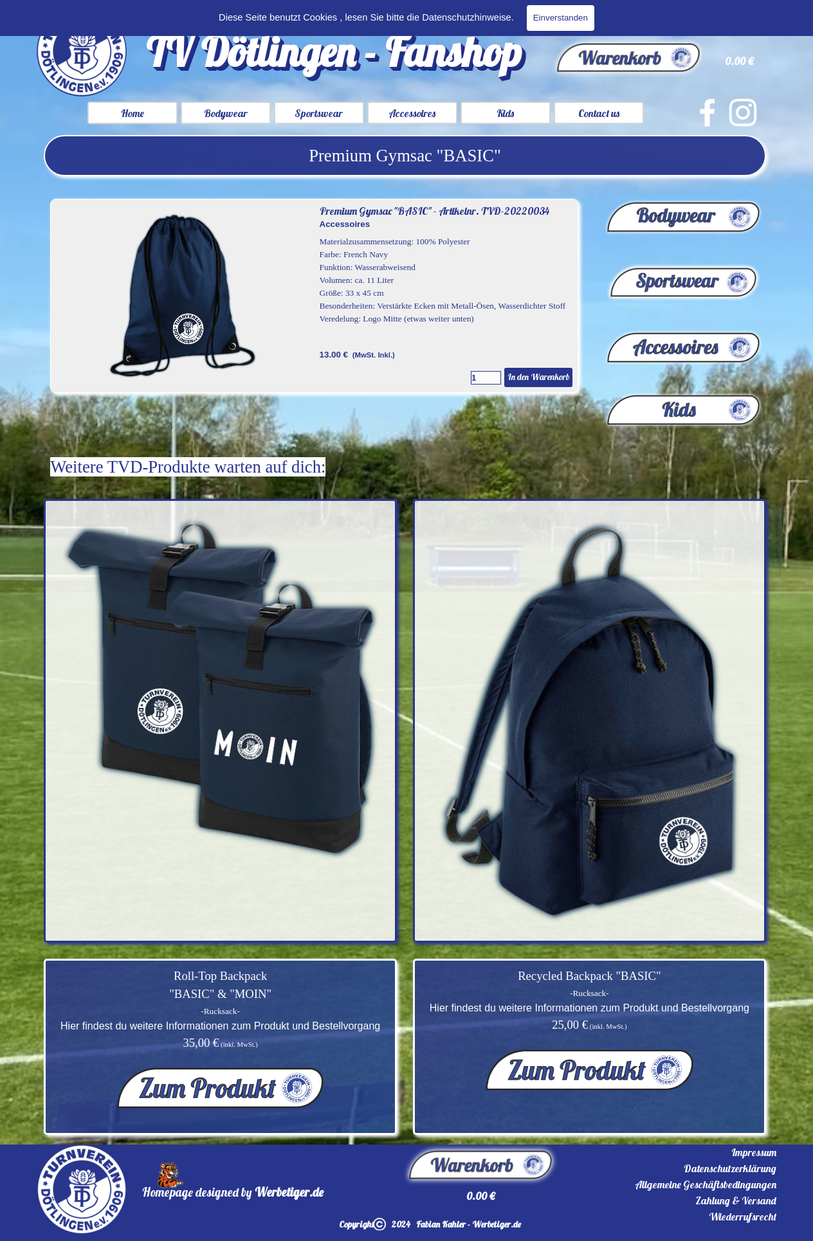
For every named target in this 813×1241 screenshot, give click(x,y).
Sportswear (319, 113)
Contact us (598, 113)
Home (132, 113)
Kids (505, 113)
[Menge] (486, 378)
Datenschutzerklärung (730, 1168)
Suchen (751, 17)
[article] (314, 296)
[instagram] (743, 112)
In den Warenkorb (538, 377)
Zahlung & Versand (735, 1200)
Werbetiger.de (289, 1192)
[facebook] (707, 112)
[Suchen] (641, 17)
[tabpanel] (404, 155)
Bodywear (226, 113)
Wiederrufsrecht (742, 1216)
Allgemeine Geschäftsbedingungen (705, 1184)
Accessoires (411, 113)
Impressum (753, 1152)
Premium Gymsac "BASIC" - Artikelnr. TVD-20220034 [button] (434, 210)
